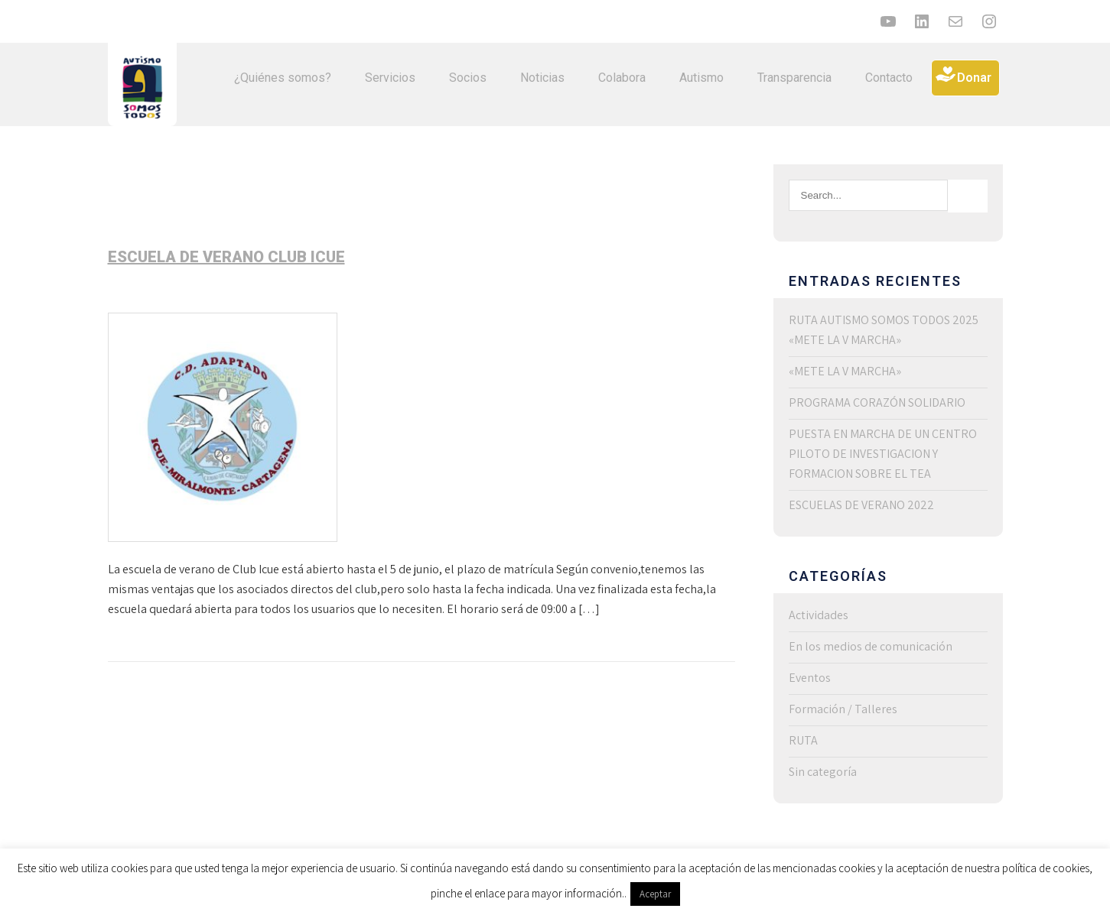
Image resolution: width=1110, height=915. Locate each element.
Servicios (390, 77)
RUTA (803, 740)
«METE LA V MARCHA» (845, 371)
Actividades (818, 615)
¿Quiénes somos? (282, 77)
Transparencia (794, 77)
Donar (974, 77)
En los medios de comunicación (870, 646)
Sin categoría (823, 772)
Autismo (701, 77)
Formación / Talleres (843, 709)
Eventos (810, 678)
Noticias (542, 77)
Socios (468, 77)
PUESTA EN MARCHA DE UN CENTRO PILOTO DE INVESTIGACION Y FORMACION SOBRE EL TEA (883, 454)
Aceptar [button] (655, 893)
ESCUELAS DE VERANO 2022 (861, 505)
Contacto (889, 77)
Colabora (622, 77)
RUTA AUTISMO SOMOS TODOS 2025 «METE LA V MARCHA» (883, 330)
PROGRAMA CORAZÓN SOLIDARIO (877, 402)
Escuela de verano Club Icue (226, 257)
